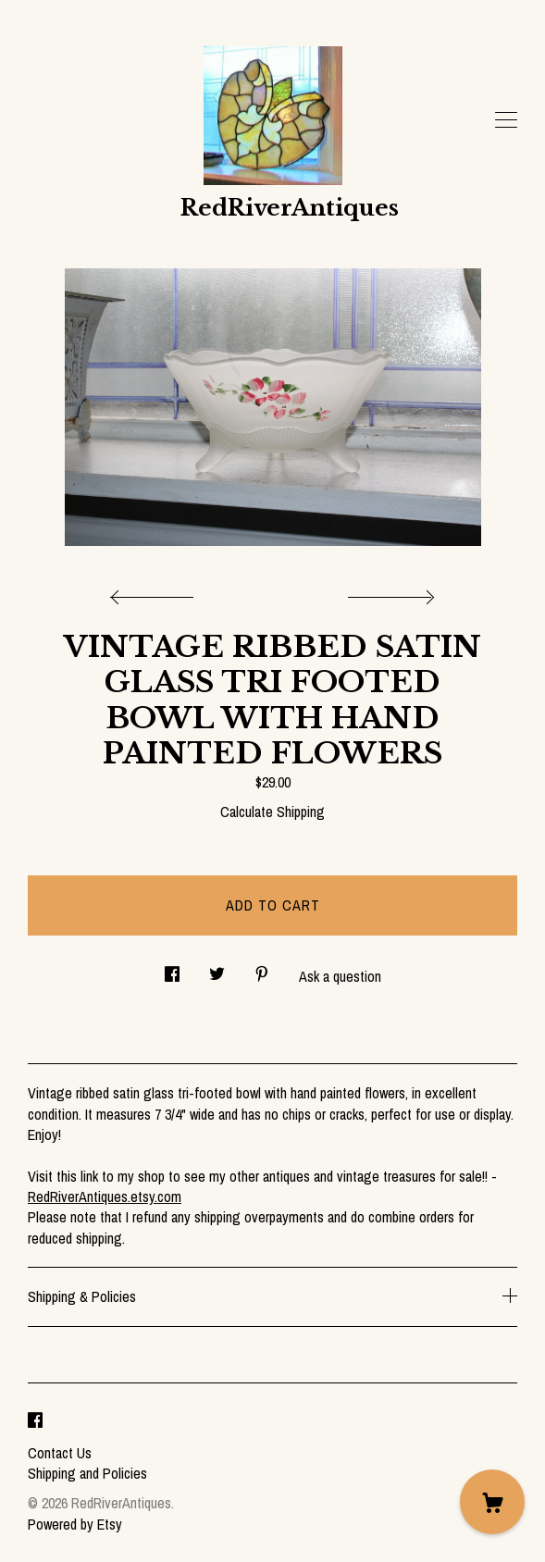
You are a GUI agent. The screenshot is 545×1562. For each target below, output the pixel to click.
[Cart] (492, 1501)
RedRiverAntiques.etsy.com (104, 1196)
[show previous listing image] (156, 592)
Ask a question (340, 976)
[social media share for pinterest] (261, 969)
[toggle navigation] (506, 120)
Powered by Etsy (75, 1524)
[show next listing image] (388, 592)
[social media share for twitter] (217, 969)
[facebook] (35, 1421)
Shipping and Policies (87, 1473)
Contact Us (60, 1453)
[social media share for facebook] (172, 969)
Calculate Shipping (272, 811)
